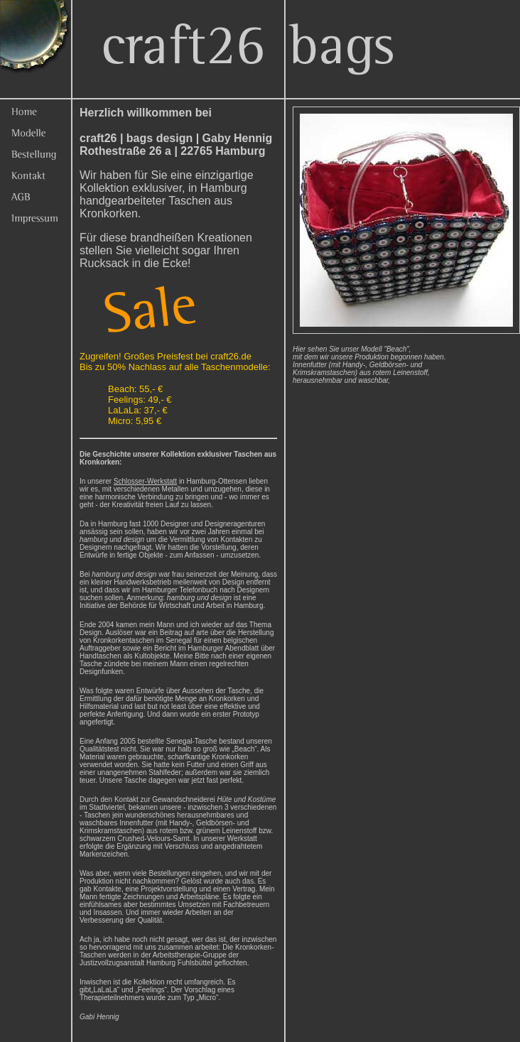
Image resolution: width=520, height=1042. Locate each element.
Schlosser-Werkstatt (145, 481)
